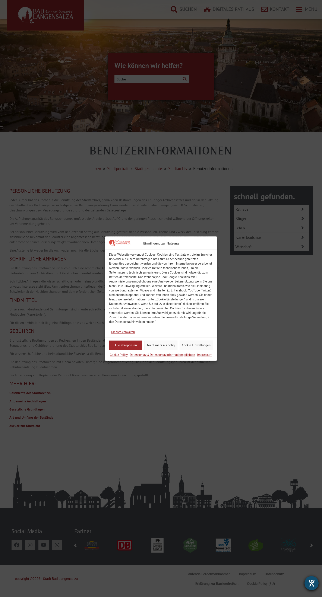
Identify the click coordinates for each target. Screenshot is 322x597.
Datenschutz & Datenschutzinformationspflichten (162, 355)
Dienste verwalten (123, 332)
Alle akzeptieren (126, 345)
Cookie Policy (119, 355)
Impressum (204, 355)
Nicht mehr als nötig (161, 345)
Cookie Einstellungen (196, 345)
